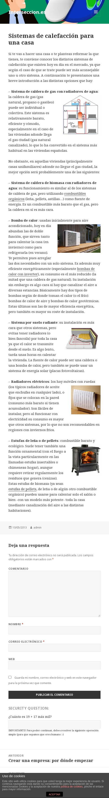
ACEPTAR (54, 794)
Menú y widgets (96, 16)
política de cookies (72, 786)
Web (11, 659)
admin (37, 527)
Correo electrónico (26, 642)
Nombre (16, 624)
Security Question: (28, 708)
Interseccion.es (27, 12)
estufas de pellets (22, 489)
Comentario (18, 569)
